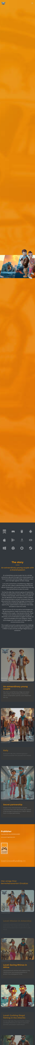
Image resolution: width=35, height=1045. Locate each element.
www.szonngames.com (8, 837)
